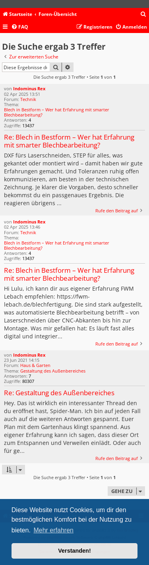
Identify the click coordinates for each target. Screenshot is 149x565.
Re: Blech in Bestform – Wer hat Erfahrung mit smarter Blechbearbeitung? (69, 141)
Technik (28, 99)
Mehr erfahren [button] (53, 530)
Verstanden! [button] (74, 551)
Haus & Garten (35, 365)
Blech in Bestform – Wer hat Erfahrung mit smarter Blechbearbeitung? (56, 112)
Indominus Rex (29, 88)
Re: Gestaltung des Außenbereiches (59, 393)
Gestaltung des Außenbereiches (52, 370)
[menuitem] (143, 14)
